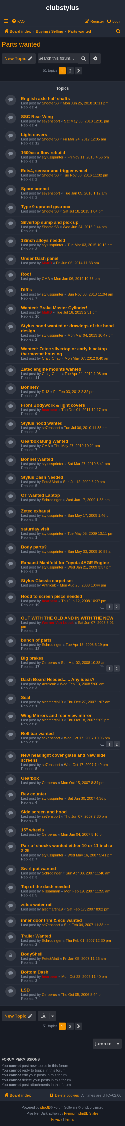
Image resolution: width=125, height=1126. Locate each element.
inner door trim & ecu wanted (51, 920)
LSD (25, 990)
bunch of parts (36, 640)
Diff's (26, 289)
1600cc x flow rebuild (43, 152)
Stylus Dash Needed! (43, 477)
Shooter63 (50, 103)
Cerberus (49, 663)
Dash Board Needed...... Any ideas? (58, 679)
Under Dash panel (39, 258)
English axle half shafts (45, 98)
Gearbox (30, 778)
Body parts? (34, 546)
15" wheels (32, 829)
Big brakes (32, 658)
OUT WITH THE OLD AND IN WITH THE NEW (67, 618)
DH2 (45, 392)
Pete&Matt (50, 482)
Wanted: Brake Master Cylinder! (54, 307)
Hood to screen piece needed (51, 596)
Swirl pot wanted (38, 868)
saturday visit (35, 528)
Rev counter (33, 793)
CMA (46, 279)
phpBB (45, 1107)
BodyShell (31, 954)
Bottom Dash (34, 972)
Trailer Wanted (36, 936)
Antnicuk (49, 585)
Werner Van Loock (58, 623)
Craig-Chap (51, 358)
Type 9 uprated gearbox (45, 206)
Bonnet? (30, 387)
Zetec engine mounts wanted (51, 369)
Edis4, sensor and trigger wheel (54, 170)
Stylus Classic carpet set (47, 580)
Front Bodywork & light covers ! (54, 405)
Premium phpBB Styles (81, 1113)
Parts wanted (21, 44)
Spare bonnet (35, 188)
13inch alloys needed (43, 240)
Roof (26, 274)
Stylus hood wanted (42, 423)
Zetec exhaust (35, 510)
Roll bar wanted (37, 733)
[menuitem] (18, 21)
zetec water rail (37, 904)
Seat (25, 697)
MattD (47, 263)
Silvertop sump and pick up (49, 222)
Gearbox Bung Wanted (44, 441)
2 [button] (70, 71)
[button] (78, 70)
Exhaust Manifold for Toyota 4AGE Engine (65, 562)
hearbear (49, 410)
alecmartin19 (52, 702)
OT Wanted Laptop (40, 495)
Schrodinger (51, 500)
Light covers (34, 134)
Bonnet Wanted (37, 459)
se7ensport (51, 121)
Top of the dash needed (45, 886)
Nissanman (51, 891)
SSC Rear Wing (37, 116)
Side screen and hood (44, 811)
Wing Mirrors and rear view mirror (56, 715)
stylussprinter (52, 157)
